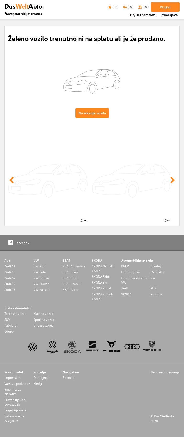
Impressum (12, 377)
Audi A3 (9, 272)
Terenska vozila (15, 313)
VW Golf (40, 266)
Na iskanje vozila (92, 113)
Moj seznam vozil (143, 14)
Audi (124, 288)
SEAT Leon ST (72, 283)
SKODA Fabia (101, 276)
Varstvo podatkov (17, 383)
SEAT (154, 288)
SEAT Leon (70, 272)
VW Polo (40, 272)
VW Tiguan (41, 278)
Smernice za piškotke (12, 391)
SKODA (126, 294)
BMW (125, 266)
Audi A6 (9, 289)
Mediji (38, 383)
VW (152, 278)
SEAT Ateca (71, 289)
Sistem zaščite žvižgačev (14, 418)
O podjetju (41, 377)
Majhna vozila (43, 313)
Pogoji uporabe (15, 410)
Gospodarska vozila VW (135, 280)
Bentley (155, 266)
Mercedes (157, 272)
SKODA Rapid (101, 288)
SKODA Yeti (100, 282)
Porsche (156, 294)
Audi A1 (9, 266)
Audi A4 (9, 278)
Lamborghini (130, 272)
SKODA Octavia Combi (103, 268)
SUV (7, 319)
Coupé (9, 331)
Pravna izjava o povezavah (15, 402)
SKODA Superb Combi (102, 296)
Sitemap (69, 377)
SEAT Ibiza (70, 278)
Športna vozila (44, 319)
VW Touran (42, 283)
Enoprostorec (43, 325)
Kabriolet (10, 325)
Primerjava (169, 14)
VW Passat (41, 289)
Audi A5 (9, 283)
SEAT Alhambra (74, 266)
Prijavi (165, 7)
